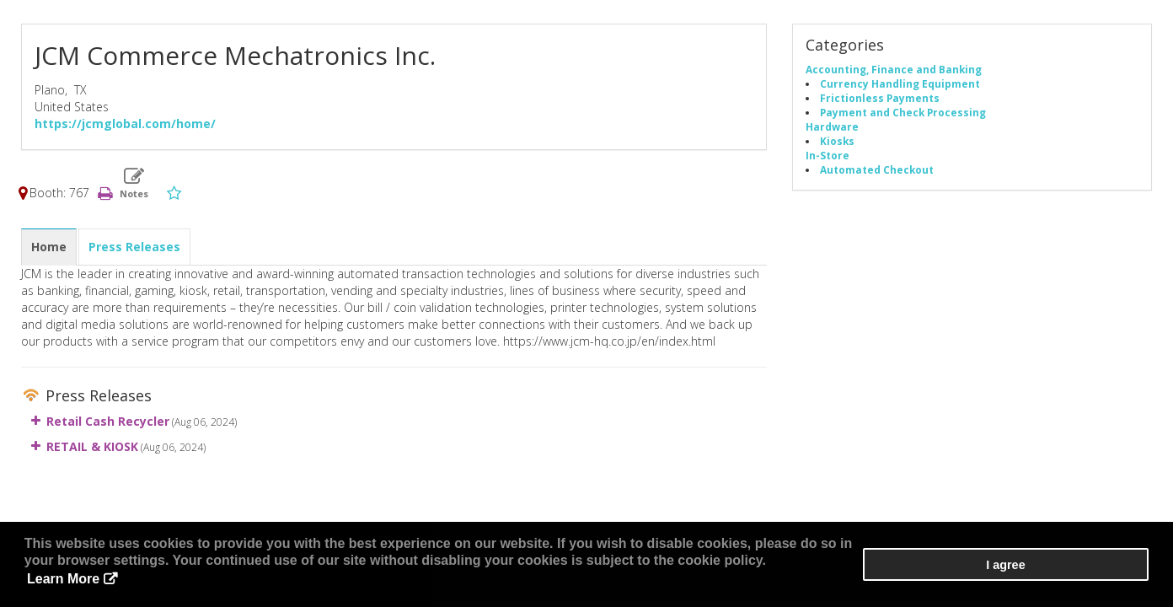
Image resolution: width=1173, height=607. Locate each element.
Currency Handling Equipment (900, 85)
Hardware (832, 128)
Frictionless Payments (880, 99)
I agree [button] (1098, 574)
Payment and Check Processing (903, 114)
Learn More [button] (627, 581)
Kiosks (837, 142)
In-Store (827, 157)
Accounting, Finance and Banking (894, 71)
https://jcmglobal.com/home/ (125, 125)
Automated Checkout (877, 171)
